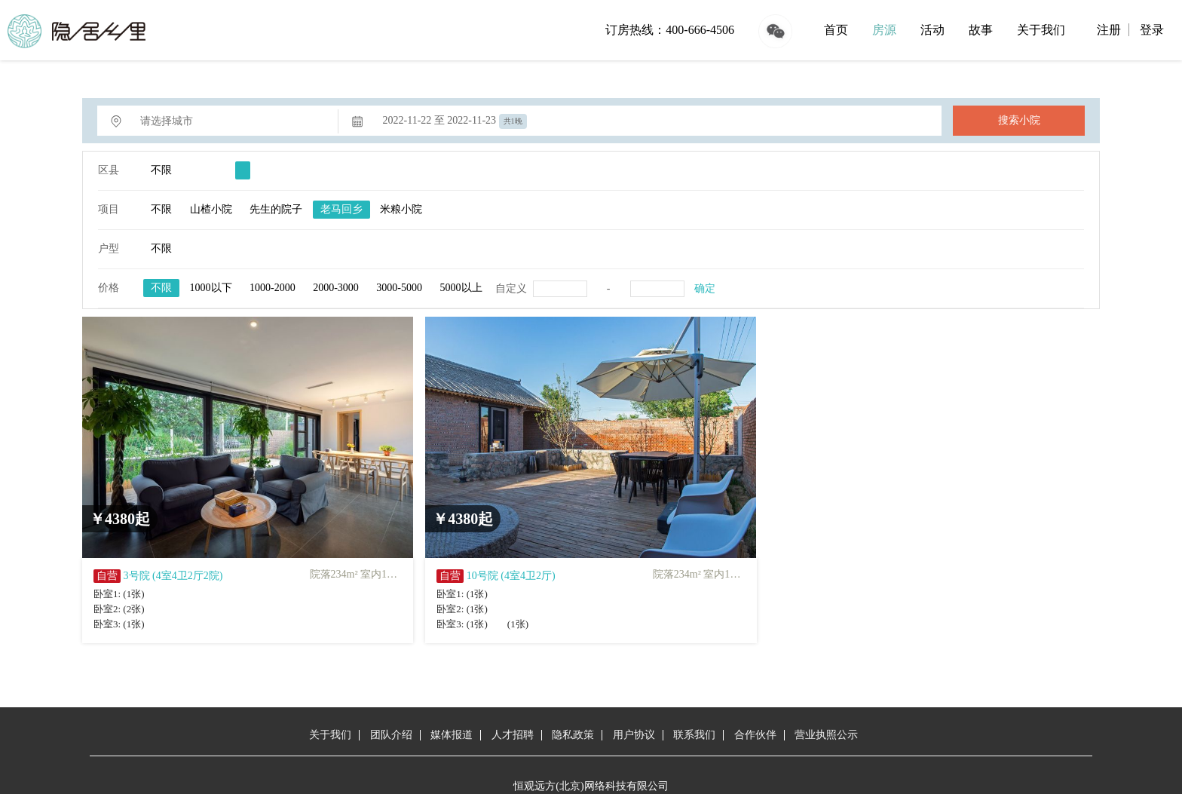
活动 (932, 29)
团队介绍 (391, 734)
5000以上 (461, 287)
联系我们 (694, 734)
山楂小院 (211, 209)
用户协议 (634, 734)
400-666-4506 (700, 29)
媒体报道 (451, 734)
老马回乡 (341, 209)
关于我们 (1041, 29)
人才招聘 (512, 734)
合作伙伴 (755, 734)
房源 (884, 29)
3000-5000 (399, 287)
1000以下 (211, 287)
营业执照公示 (826, 734)
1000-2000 (273, 287)
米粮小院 (401, 209)
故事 (981, 29)
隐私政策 (573, 734)
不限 (161, 170)
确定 (704, 288)
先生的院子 (276, 209)
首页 (836, 29)
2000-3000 (336, 287)
